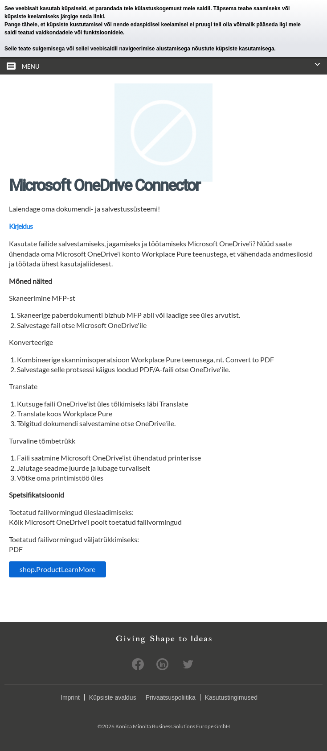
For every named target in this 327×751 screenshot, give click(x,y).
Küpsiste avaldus (112, 697)
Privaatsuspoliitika (171, 697)
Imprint (70, 697)
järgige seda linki (82, 16)
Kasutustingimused (231, 697)
